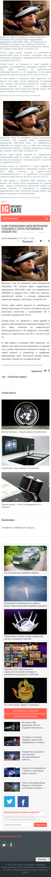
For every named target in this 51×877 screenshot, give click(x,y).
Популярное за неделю (25, 711)
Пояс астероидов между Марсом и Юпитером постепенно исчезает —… (34, 785)
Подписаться (40, 825)
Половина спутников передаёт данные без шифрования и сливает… (34, 739)
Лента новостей (28, 232)
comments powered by (18, 528)
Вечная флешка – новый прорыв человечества (24, 432)
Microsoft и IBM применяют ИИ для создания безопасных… (33, 725)
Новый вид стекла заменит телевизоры (20, 468)
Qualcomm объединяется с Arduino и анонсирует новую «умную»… (34, 770)
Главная (41, 232)
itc (40, 95)
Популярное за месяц (25, 716)
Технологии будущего (17, 376)
